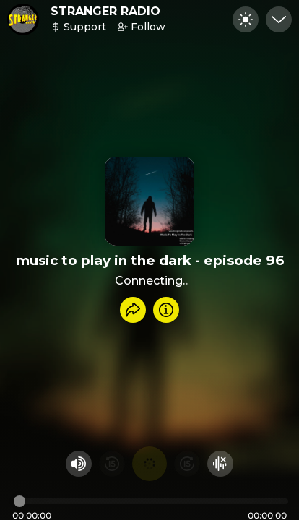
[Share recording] (133, 310)
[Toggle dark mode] (246, 19)
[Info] (166, 310)
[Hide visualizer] (220, 464)
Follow (141, 26)
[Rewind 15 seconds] (112, 464)
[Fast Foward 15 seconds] (187, 464)
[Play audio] (149, 463)
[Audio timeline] (151, 501)
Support (78, 26)
